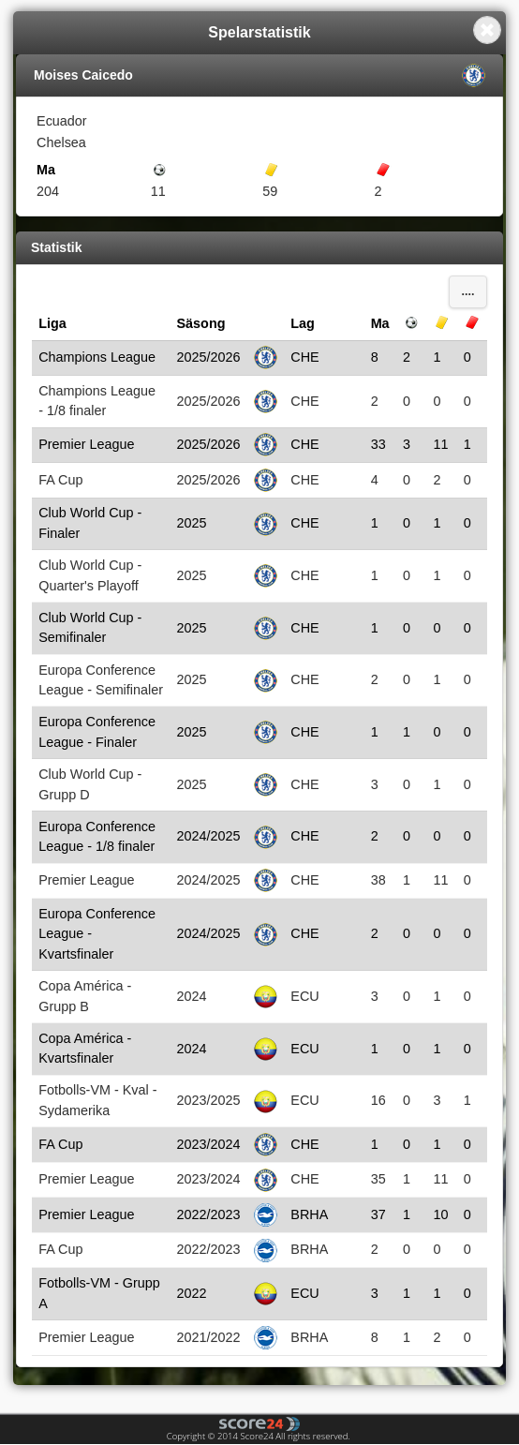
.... (468, 291)
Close (487, 30)
